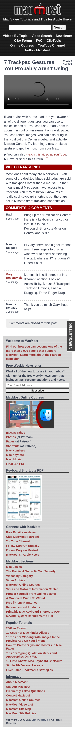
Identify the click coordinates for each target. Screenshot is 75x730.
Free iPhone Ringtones (21, 602)
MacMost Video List (19, 704)
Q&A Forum (23, 40)
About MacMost (16, 682)
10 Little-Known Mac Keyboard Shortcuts (34, 661)
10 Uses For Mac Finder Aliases (27, 632)
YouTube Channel (51, 45)
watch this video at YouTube (46, 154)
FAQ (39, 40)
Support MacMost (18, 686)
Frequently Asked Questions (25, 691)
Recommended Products (23, 607)
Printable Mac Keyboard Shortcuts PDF (33, 611)
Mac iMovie (13, 459)
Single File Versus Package (24, 665)
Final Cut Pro (15, 464)
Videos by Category (19, 575)
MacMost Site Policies (21, 713)
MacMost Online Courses (23, 584)
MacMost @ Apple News (22, 554)
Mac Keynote (15, 455)
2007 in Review (16, 628)
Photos (11, 437)
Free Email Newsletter (21, 532)
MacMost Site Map (18, 709)
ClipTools (54, 40)
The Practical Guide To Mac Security (31, 571)
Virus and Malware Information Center (32, 589)
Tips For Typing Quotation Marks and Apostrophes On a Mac (31, 655)
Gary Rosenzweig (14, 276)
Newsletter (64, 36)
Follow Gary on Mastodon (23, 550)
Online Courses (22, 45)
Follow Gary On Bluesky (22, 545)
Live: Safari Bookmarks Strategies (29, 670)
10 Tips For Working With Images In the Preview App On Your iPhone (33, 638)
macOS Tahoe (15, 432)
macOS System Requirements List (29, 616)
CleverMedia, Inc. (41, 720)
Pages (10, 441)
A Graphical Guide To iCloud (25, 598)
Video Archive (15, 580)
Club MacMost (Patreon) (22, 536)
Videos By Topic (15, 36)
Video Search (42, 36)
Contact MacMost (18, 695)
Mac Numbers (15, 450)
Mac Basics (14, 566)
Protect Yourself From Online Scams (31, 593)
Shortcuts (12, 446)
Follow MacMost (37, 50)
